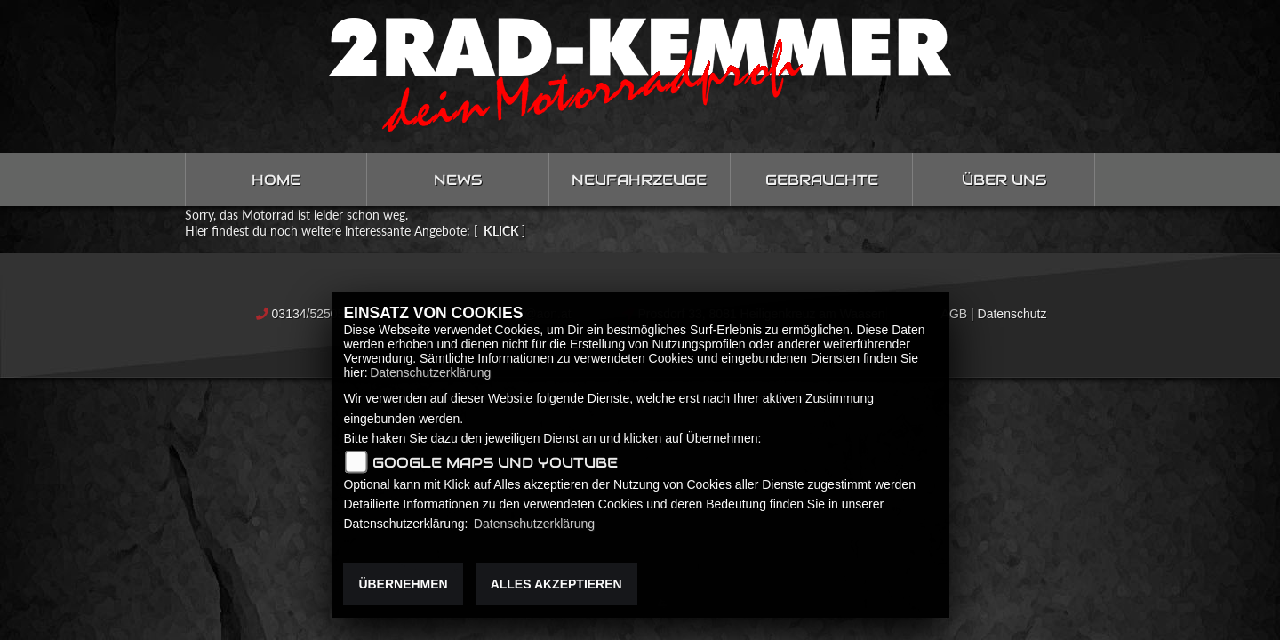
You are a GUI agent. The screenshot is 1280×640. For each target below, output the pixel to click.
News (458, 180)
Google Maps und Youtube (495, 462)
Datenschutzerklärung (430, 372)
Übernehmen (402, 584)
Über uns (1004, 180)
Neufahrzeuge (639, 180)
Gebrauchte (821, 180)
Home (276, 180)
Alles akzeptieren (556, 584)
